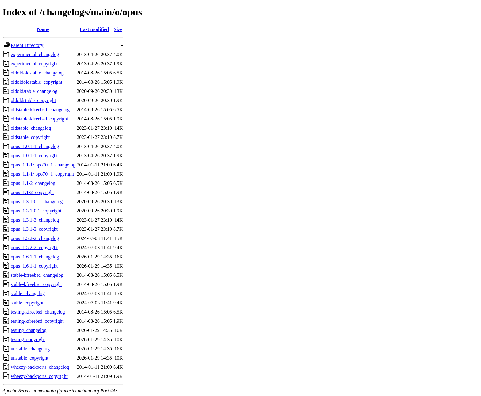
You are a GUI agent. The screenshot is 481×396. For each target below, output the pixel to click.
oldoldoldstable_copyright (36, 82)
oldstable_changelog (31, 128)
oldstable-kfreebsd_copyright (39, 118)
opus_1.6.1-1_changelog (35, 256)
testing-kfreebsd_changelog (38, 311)
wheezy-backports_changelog (40, 367)
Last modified (94, 29)
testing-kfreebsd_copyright (37, 321)
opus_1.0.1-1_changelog (35, 146)
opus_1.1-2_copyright (32, 192)
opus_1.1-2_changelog (33, 183)
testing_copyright (28, 339)
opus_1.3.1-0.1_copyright (36, 210)
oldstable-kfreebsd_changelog (40, 109)
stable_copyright (27, 302)
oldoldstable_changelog (34, 91)
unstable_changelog (30, 348)
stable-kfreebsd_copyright (36, 284)
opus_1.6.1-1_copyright (34, 265)
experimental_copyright (34, 63)
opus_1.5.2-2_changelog (35, 238)
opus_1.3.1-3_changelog (35, 220)
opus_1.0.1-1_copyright (34, 155)
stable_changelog (28, 293)
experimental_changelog (35, 54)
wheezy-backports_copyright (39, 376)
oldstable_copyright (30, 137)
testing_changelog (28, 330)
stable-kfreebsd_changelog (37, 275)
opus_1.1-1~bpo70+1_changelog (43, 164)
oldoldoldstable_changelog (37, 72)
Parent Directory (27, 45)
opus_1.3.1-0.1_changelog (37, 201)
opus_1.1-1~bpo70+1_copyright (42, 174)
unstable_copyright (29, 357)
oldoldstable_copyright (33, 100)
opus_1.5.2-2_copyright (34, 247)
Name (43, 29)
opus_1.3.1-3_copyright (34, 229)
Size (118, 29)
